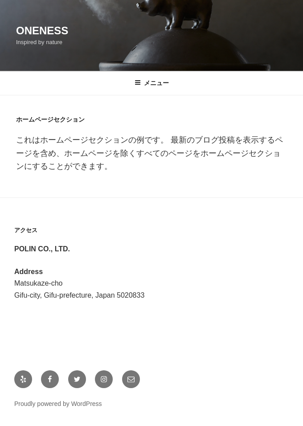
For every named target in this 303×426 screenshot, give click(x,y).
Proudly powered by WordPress (58, 403)
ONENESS (42, 31)
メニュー (152, 82)
